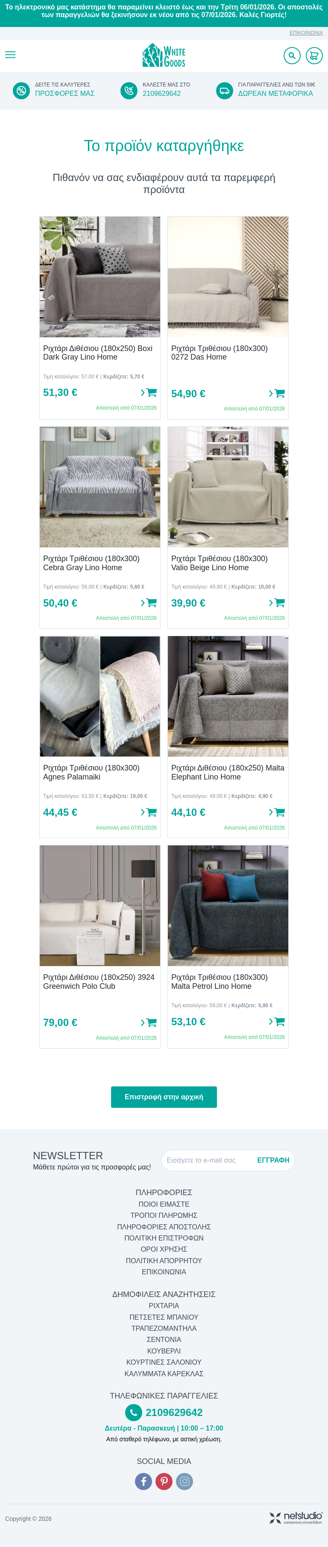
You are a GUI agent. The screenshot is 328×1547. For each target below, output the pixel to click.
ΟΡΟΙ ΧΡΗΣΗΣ (164, 1249)
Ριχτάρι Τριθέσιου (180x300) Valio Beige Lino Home (219, 563)
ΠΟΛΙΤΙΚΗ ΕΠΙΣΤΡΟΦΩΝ (163, 1238)
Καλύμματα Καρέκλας (163, 1373)
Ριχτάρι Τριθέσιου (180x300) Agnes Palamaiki (91, 772)
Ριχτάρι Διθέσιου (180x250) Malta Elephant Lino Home (227, 772)
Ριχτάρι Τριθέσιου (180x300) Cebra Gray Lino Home (91, 563)
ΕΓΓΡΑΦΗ (274, 1160)
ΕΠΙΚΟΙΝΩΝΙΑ (306, 33)
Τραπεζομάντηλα (164, 1328)
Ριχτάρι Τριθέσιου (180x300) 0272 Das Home (219, 353)
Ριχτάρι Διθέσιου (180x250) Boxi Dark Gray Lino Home (97, 353)
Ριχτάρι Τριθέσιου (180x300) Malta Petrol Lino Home (219, 982)
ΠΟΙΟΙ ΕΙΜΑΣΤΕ (163, 1204)
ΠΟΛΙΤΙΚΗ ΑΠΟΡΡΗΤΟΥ (164, 1260)
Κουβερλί (164, 1351)
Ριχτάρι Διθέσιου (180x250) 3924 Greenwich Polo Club (99, 982)
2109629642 (162, 93)
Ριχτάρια (164, 1305)
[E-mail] (209, 1160)
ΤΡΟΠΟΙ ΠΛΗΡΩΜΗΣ (164, 1215)
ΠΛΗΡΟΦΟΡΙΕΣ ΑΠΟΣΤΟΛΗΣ (164, 1227)
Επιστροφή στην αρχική (164, 1097)
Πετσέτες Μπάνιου (164, 1317)
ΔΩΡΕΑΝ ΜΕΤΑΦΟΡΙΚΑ (275, 93)
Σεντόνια (164, 1339)
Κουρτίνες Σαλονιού (164, 1362)
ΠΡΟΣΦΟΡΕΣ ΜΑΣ (64, 93)
